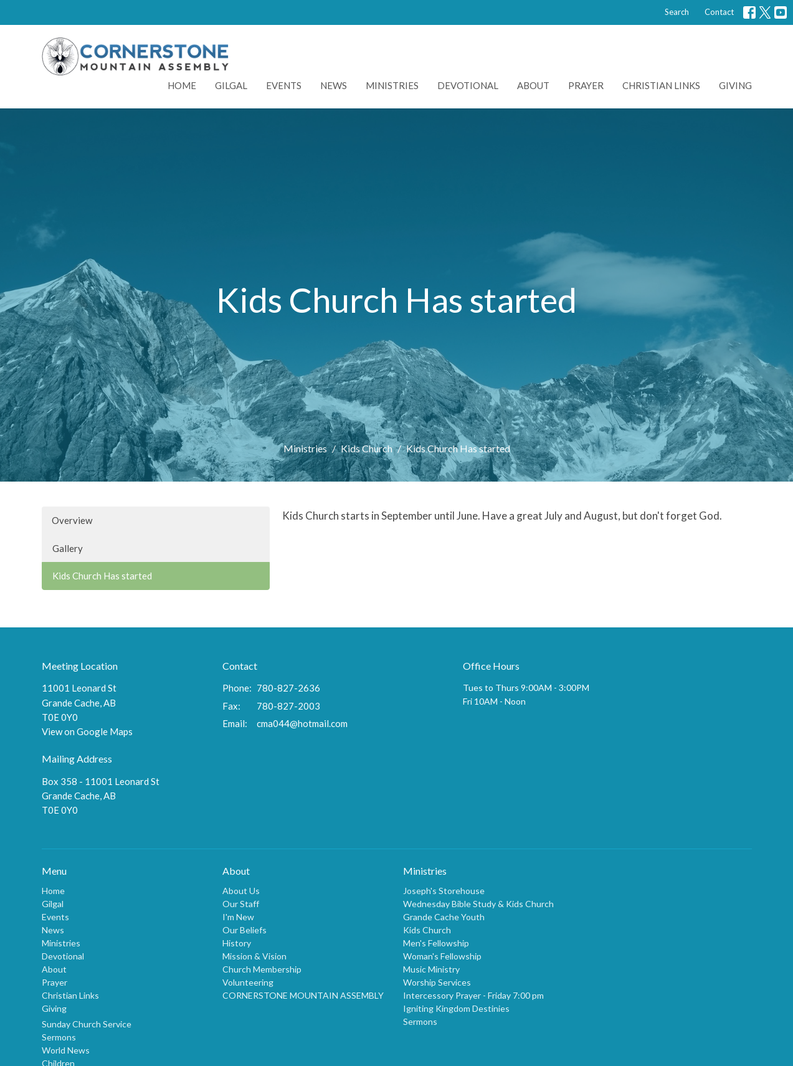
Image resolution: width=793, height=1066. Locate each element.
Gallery (67, 548)
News (333, 85)
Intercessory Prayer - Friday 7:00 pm (473, 995)
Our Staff (240, 903)
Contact (719, 12)
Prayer (586, 85)
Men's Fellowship (436, 943)
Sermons (59, 1037)
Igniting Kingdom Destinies (456, 1008)
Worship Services (437, 982)
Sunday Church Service (86, 1024)
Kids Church (366, 448)
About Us (241, 890)
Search (677, 12)
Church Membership (262, 969)
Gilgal (231, 85)
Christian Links (661, 85)
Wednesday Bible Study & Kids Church (478, 903)
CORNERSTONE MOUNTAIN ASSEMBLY (303, 995)
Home (182, 85)
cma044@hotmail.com (302, 723)
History (236, 943)
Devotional (467, 85)
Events (284, 85)
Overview (72, 520)
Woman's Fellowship (442, 956)
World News (66, 1050)
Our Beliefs (244, 930)
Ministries (392, 85)
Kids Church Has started (102, 575)
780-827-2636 (288, 687)
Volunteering (247, 982)
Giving (735, 85)
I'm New (238, 916)
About (533, 85)
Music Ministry (431, 969)
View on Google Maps (87, 731)
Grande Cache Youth (444, 916)
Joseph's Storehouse (444, 890)
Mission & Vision (254, 956)
